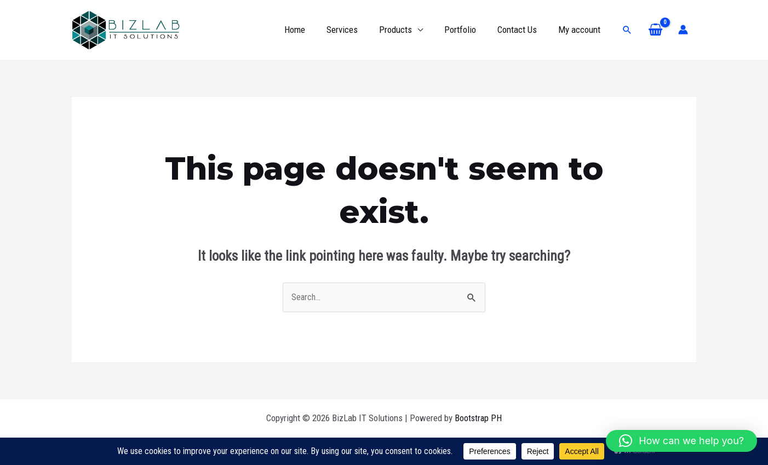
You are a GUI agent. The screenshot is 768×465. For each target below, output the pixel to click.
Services (354, 29)
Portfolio (467, 29)
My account (580, 29)
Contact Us (521, 29)
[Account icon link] (683, 30)
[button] (627, 29)
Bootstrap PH (478, 417)
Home (309, 29)
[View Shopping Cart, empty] (655, 30)
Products (404, 29)
